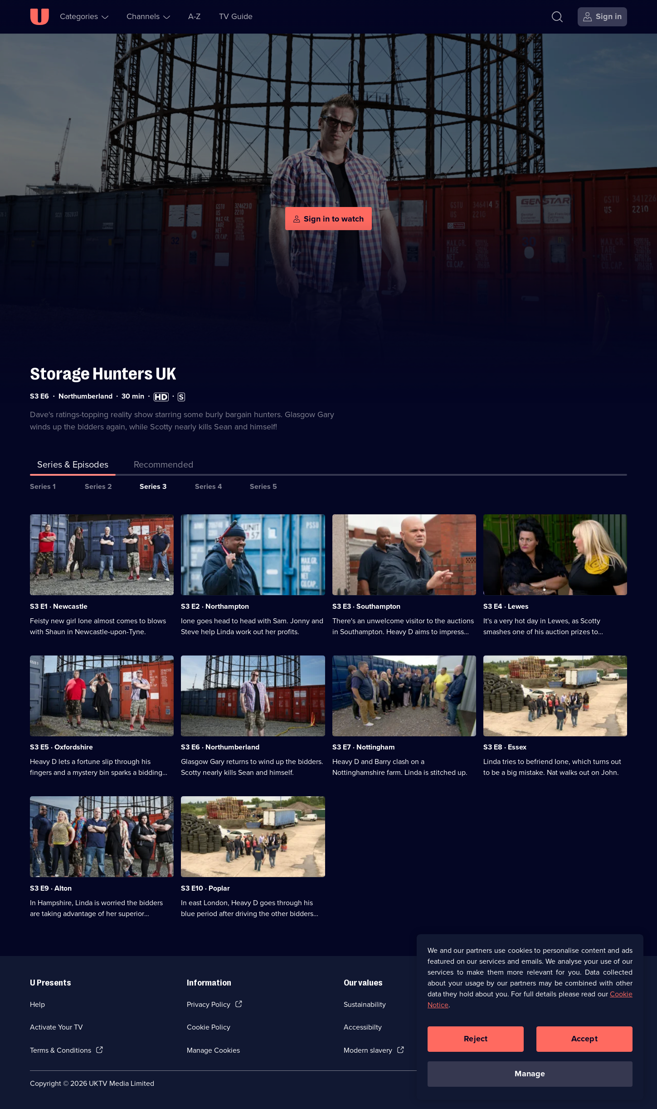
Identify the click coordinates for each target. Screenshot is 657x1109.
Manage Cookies (213, 1050)
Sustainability (365, 1004)
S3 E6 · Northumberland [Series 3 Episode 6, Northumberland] (220, 747)
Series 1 (43, 486)
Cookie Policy (208, 1027)
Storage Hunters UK (103, 374)
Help (37, 1004)
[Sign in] (602, 16)
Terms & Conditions (60, 1050)
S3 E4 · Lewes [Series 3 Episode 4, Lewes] (506, 606)
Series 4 (208, 486)
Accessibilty (363, 1027)
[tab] (164, 466)
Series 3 (153, 486)
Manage (530, 1073)
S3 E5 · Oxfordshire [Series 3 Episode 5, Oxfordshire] (61, 747)
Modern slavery (368, 1050)
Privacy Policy (208, 1004)
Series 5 (263, 486)
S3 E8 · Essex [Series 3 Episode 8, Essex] (504, 747)
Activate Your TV (56, 1027)
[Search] (559, 16)
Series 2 (98, 486)
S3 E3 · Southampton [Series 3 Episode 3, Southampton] (366, 606)
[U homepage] (39, 16)
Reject (475, 1039)
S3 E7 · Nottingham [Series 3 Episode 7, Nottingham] (363, 747)
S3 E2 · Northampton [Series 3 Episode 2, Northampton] (215, 606)
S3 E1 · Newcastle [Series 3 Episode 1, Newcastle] (59, 606)
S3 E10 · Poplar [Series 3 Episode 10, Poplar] (205, 888)
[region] (530, 1017)
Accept (584, 1039)
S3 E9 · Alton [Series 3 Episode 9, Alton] (51, 888)
